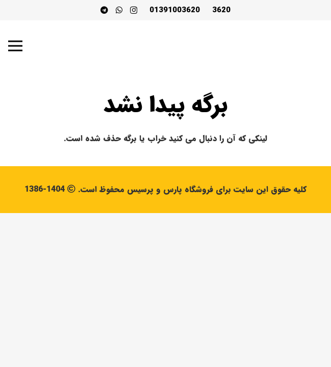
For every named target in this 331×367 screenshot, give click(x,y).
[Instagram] (133, 10)
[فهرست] (15, 46)
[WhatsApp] (119, 10)
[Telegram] (104, 10)
